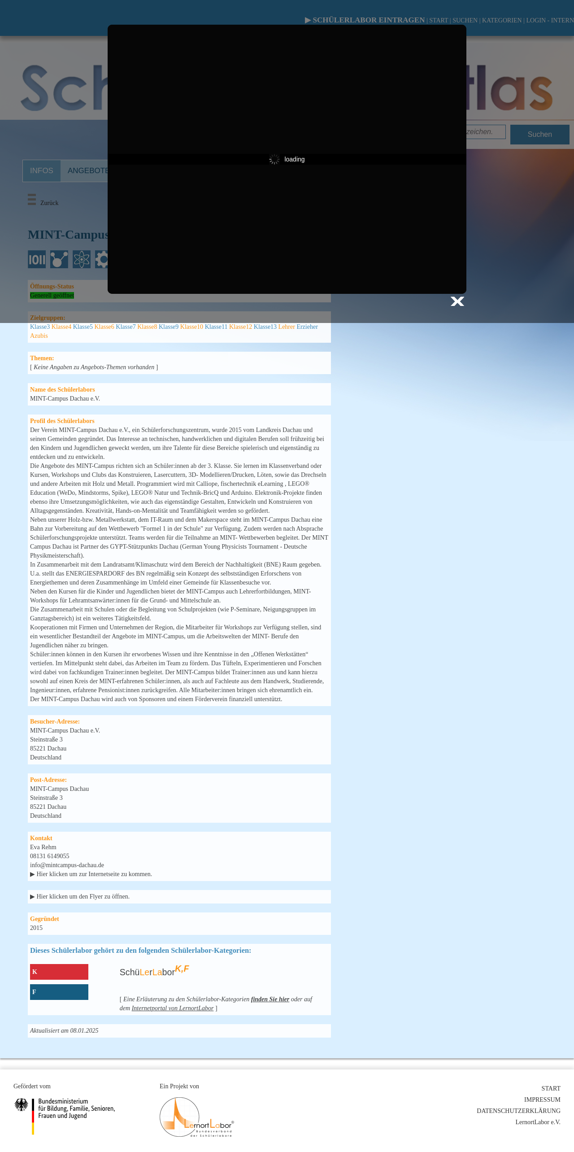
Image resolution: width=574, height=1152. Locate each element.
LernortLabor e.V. (538, 1122)
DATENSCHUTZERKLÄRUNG (519, 1111)
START (551, 1088)
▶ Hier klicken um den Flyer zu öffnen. (80, 896)
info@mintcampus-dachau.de (67, 865)
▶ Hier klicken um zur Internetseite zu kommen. (91, 874)
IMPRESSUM (542, 1099)
